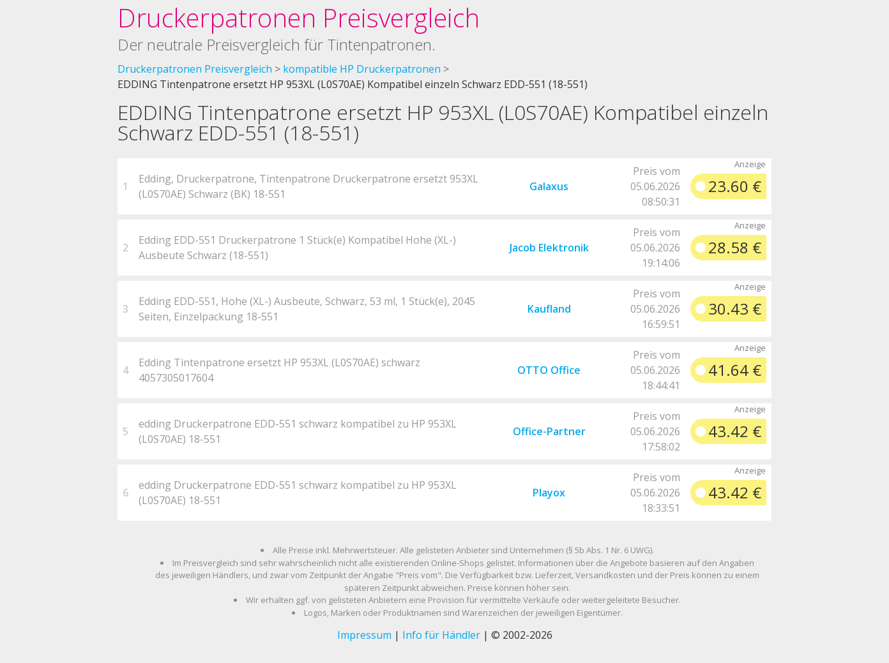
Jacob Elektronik (549, 248)
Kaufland (549, 309)
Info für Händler (441, 635)
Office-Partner (549, 431)
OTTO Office (549, 370)
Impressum (364, 635)
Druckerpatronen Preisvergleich (299, 17)
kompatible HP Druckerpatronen (362, 69)
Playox (549, 493)
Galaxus (548, 186)
